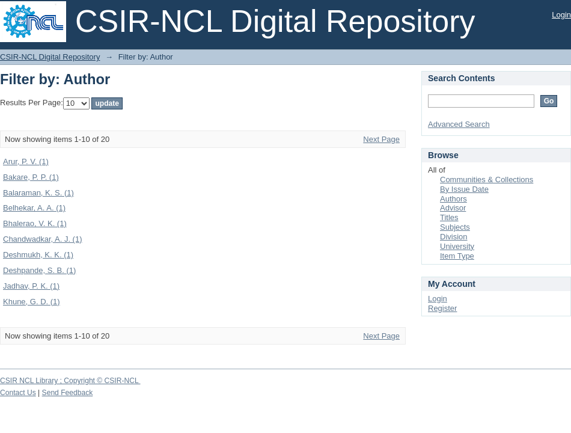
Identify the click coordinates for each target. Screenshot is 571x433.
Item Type (457, 255)
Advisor (453, 207)
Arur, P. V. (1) (26, 161)
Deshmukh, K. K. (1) (38, 254)
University (457, 246)
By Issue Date (464, 189)
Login (561, 14)
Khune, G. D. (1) (31, 301)
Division (454, 236)
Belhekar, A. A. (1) (34, 207)
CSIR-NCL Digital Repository (50, 56)
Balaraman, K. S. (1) (38, 192)
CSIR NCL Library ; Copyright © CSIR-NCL (70, 380)
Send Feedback (67, 392)
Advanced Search (459, 124)
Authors (453, 198)
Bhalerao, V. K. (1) (35, 223)
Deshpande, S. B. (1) (39, 270)
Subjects (455, 227)
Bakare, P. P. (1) (31, 177)
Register (442, 308)
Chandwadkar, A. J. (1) (42, 239)
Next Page (381, 139)
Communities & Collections (486, 179)
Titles (449, 217)
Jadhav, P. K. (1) (31, 285)
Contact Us (18, 392)
